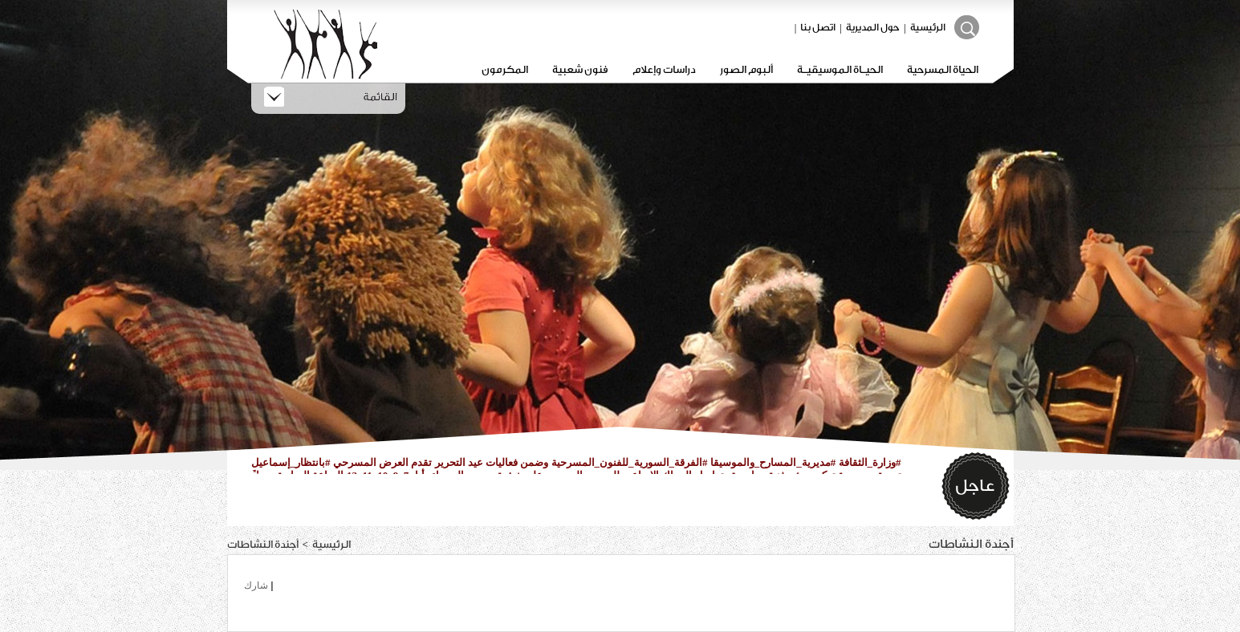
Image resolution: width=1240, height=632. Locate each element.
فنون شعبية (580, 69)
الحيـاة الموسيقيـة (840, 69)
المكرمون (505, 69)
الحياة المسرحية (942, 69)
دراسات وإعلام (664, 69)
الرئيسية (927, 27)
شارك (256, 585)
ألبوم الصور (746, 69)
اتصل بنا (817, 27)
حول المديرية (873, 27)
